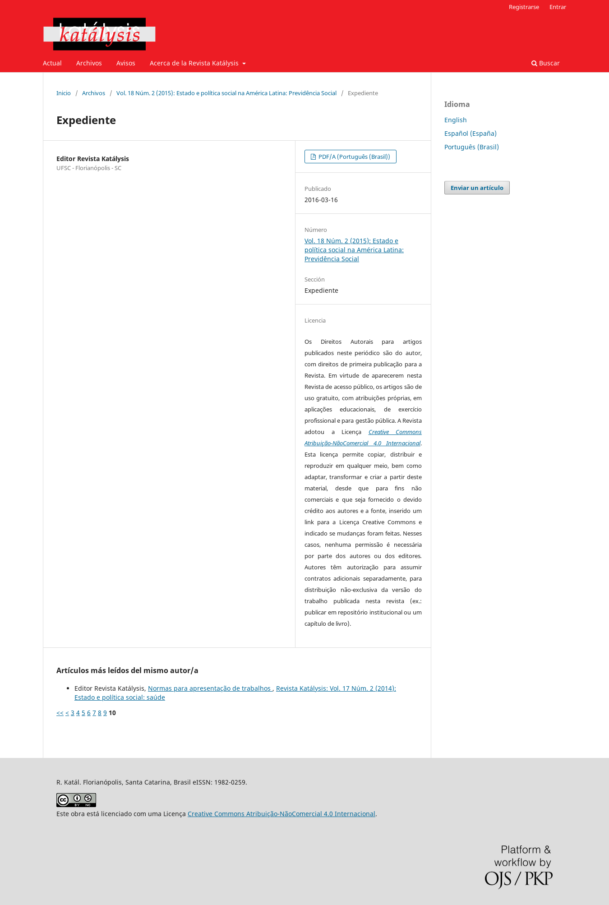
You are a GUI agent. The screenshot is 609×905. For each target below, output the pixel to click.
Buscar (545, 63)
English (455, 119)
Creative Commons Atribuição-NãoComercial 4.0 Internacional (281, 813)
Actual (52, 63)
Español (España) (470, 133)
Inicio (63, 93)
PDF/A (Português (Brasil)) (353, 156)
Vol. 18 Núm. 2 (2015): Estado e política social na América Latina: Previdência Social (226, 93)
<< (60, 712)
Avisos (125, 63)
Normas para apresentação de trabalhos (210, 688)
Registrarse (524, 7)
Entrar (557, 7)
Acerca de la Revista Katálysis (195, 63)
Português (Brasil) (471, 147)
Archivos (89, 63)
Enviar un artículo (477, 188)
